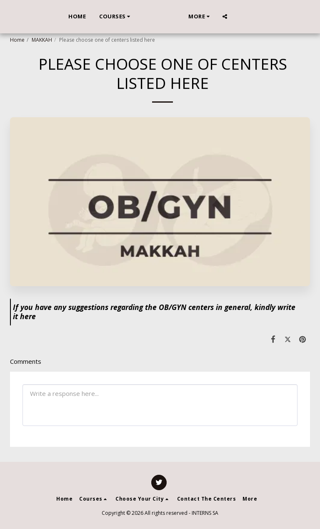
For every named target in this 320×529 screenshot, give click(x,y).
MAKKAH (42, 39)
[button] (102, 16)
